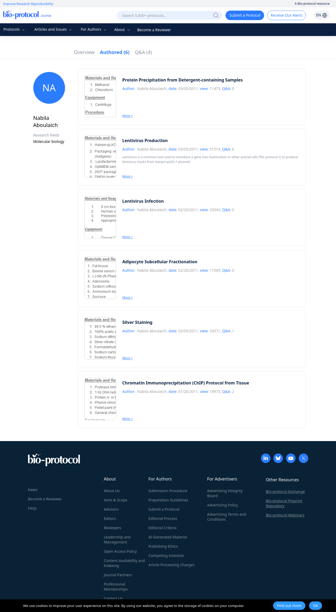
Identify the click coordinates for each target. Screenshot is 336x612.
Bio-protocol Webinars (285, 515)
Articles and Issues (53, 29)
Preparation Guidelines (168, 499)
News (33, 489)
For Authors (94, 29)
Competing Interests (166, 555)
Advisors (111, 509)
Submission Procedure (168, 490)
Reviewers (112, 527)
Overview (84, 52)
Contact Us (113, 598)
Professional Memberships (116, 587)
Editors (110, 518)
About (122, 29)
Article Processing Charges (172, 564)
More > (127, 116)
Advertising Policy (222, 504)
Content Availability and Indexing (124, 563)
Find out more (289, 605)
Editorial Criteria (163, 527)
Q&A (143, 52)
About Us (112, 490)
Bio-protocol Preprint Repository (284, 503)
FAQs (32, 508)
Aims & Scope (115, 499)
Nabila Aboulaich (152, 88)
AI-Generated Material (168, 537)
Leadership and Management (117, 539)
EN (321, 14)
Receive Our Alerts (286, 15)
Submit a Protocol (244, 15)
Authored (115, 52)
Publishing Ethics (163, 546)
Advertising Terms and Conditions (226, 517)
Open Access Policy (120, 551)
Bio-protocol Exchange (285, 491)
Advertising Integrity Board (225, 493)
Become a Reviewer (154, 29)
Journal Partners (118, 574)
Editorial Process (163, 518)
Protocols (14, 29)
